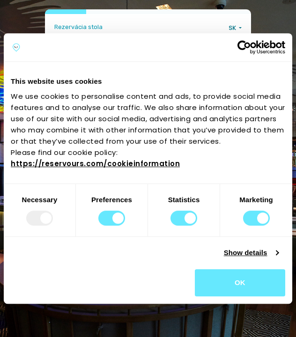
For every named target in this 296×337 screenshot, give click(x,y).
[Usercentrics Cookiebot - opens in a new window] (244, 47)
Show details (245, 252)
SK (233, 27)
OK (240, 282)
